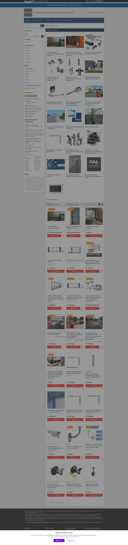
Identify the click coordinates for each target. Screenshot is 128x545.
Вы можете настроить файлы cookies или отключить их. (63, 536)
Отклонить (71, 540)
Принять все (59, 540)
